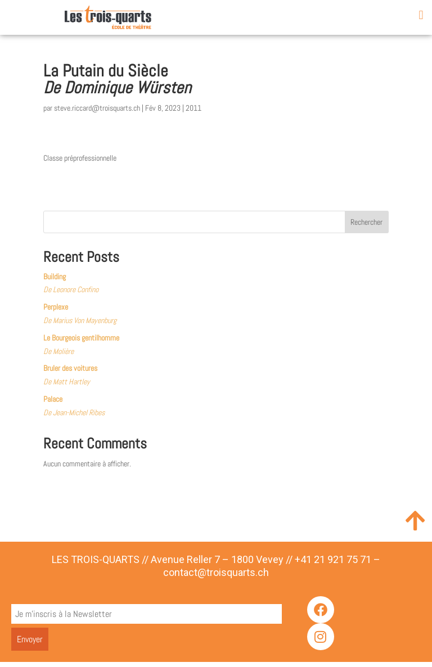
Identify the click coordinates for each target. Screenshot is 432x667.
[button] (421, 15)
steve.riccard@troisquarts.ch (97, 113)
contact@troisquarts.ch (216, 577)
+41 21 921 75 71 (333, 564)
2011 (193, 113)
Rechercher (366, 226)
